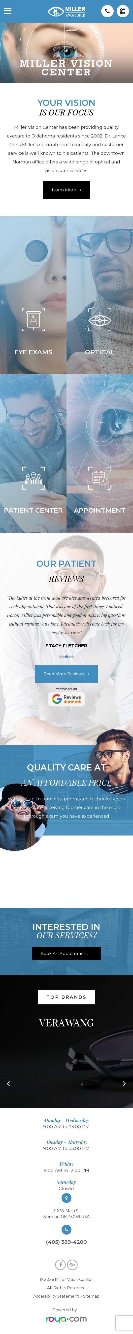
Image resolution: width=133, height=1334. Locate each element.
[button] (124, 1084)
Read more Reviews (64, 673)
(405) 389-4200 (66, 1242)
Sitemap (91, 1296)
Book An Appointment (64, 953)
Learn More (64, 189)
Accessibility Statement (56, 1296)
